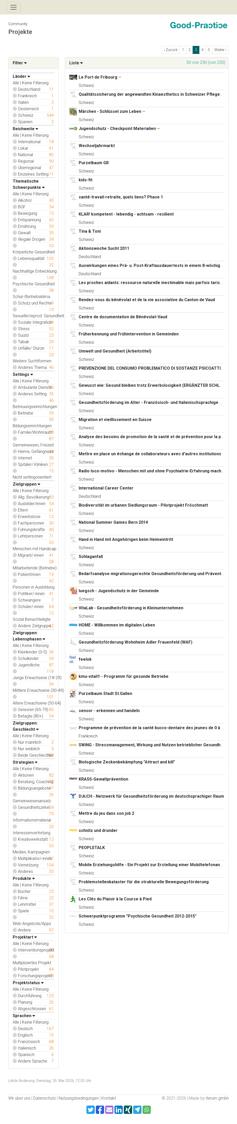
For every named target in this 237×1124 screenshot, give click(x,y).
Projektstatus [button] (28, 982)
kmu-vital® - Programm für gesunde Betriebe (123, 676)
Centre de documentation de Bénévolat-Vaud (123, 316)
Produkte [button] (24, 878)
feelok (85, 659)
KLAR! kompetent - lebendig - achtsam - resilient (126, 214)
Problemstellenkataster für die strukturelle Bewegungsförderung (144, 881)
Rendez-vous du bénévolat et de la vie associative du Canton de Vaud (147, 299)
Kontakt (108, 1098)
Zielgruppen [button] (26, 484)
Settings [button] (23, 374)
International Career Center (106, 488)
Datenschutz (44, 1098)
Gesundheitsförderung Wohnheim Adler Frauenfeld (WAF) (135, 642)
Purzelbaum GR (94, 162)
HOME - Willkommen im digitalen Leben (117, 625)
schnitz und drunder (98, 830)
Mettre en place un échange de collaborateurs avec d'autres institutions (150, 453)
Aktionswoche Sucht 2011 (104, 248)
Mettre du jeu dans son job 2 (106, 813)
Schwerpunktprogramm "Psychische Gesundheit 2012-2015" (138, 916)
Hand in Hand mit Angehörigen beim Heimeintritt (126, 539)
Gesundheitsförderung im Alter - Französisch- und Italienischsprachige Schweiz (157, 402)
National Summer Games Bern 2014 (113, 522)
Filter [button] (20, 62)
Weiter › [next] (220, 50)
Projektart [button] (25, 937)
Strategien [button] (25, 762)
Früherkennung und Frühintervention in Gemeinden (129, 334)
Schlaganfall (91, 556)
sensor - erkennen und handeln (109, 710)
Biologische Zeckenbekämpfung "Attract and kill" (127, 762)
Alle (16, 82)
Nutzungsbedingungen (79, 1098)
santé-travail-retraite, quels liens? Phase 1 (121, 197)
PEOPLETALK (92, 847)
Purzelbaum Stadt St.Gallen (105, 693)
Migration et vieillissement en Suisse (115, 419)
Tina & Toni (90, 231)
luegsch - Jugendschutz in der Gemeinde (119, 590)
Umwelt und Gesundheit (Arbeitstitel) (115, 351)
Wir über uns (19, 1098)
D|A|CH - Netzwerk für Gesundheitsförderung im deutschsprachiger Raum (151, 796)
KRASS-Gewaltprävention (103, 779)
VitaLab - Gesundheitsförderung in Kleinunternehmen (131, 607)
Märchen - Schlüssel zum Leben (110, 111)
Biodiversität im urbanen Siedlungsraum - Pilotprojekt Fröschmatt (143, 505)
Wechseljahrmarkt (97, 145)
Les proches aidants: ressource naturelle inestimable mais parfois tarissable (155, 282)
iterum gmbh (217, 1098)
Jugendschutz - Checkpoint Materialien (118, 128)
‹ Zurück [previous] (171, 50)
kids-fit (85, 179)
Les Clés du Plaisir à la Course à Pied (115, 899)
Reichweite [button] (25, 128)
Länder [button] (21, 76)
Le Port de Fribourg (98, 77)
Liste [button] (76, 62)
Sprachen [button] (24, 1015)
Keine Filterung (35, 82)
